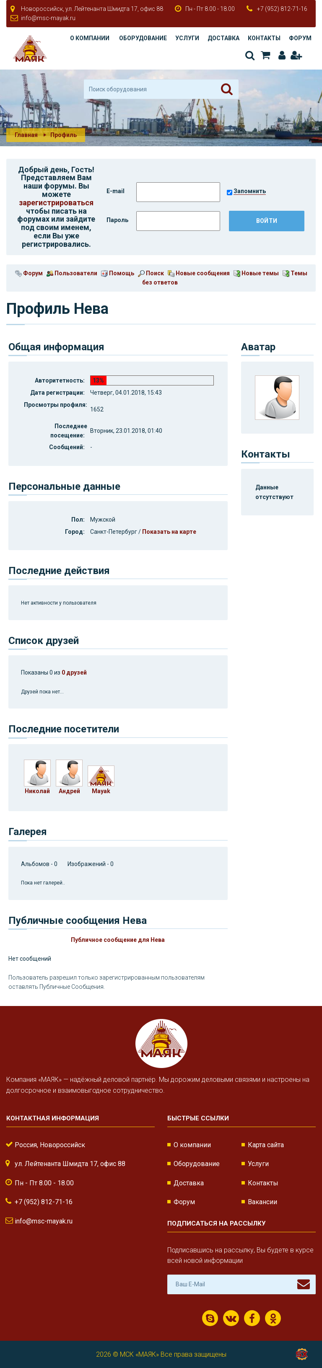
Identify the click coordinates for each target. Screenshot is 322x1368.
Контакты (264, 38)
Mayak (101, 791)
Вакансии (262, 1202)
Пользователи (72, 273)
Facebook (252, 1319)
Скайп (210, 1319)
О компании (89, 38)
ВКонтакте (231, 1319)
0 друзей (74, 672)
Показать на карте (169, 531)
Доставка (223, 38)
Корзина (265, 55)
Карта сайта (266, 1145)
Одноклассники (273, 1319)
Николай (37, 791)
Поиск (249, 55)
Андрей (69, 791)
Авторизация (282, 55)
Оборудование (143, 38)
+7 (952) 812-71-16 (282, 8)
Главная (26, 135)
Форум (300, 38)
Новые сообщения (199, 273)
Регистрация (296, 55)
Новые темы (256, 273)
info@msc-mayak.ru (48, 18)
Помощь (117, 273)
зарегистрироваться (56, 202)
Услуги (187, 38)
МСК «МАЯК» (139, 1354)
